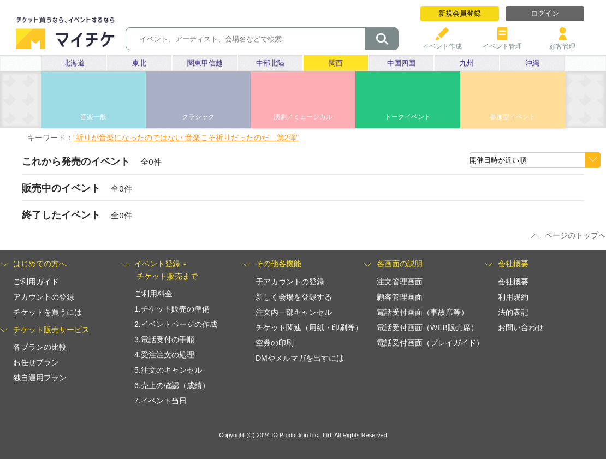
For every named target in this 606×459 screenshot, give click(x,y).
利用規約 (513, 297)
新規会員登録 (459, 13)
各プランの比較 (40, 347)
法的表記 (513, 312)
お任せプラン (36, 362)
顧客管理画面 (400, 297)
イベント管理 (502, 42)
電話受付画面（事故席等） (422, 312)
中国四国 (401, 63)
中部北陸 (270, 63)
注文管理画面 (400, 281)
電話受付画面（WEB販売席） (427, 327)
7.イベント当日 (160, 400)
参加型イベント (513, 117)
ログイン (545, 13)
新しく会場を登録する (294, 297)
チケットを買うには (47, 312)
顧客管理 (562, 42)
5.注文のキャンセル (168, 370)
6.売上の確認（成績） (172, 385)
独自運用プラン (40, 377)
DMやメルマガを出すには (300, 358)
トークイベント (408, 117)
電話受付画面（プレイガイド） (430, 342)
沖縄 (532, 63)
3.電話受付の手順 (164, 339)
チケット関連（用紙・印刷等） (309, 327)
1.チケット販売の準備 (172, 309)
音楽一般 (93, 117)
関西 (336, 63)
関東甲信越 (205, 63)
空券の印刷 (275, 342)
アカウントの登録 (43, 297)
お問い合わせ (521, 327)
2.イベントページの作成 (175, 324)
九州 (467, 63)
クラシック (198, 117)
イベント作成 (442, 42)
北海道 (74, 63)
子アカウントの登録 (290, 281)
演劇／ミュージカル (303, 117)
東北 (139, 63)
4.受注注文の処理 (164, 354)
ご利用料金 (153, 293)
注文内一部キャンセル (294, 312)
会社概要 (513, 281)
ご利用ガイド (36, 281)
